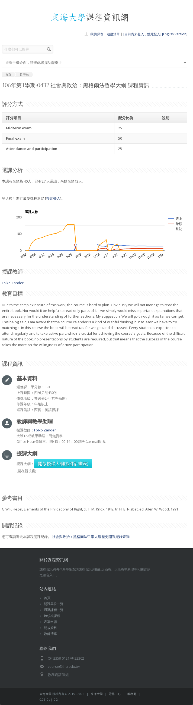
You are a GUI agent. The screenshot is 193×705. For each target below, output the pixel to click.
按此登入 (53, 198)
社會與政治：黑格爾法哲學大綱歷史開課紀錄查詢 (91, 536)
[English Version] (174, 34)
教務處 (131, 694)
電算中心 (115, 694)
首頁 (47, 598)
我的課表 (96, 34)
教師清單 (50, 633)
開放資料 (50, 627)
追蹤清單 (113, 34)
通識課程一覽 (53, 609)
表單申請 (50, 621)
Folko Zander (13, 282)
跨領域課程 (52, 615)
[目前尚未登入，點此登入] (142, 34)
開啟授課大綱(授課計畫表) (63, 463)
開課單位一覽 (53, 603)
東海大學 (46, 694)
